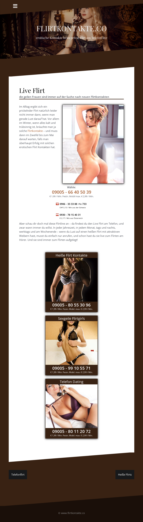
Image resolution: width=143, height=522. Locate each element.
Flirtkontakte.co (71, 27)
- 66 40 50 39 (71, 192)
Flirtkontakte (35, 131)
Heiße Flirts (125, 474)
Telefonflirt (17, 474)
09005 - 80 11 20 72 (71, 431)
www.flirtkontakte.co (73, 513)
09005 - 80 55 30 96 (71, 305)
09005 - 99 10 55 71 (71, 368)
